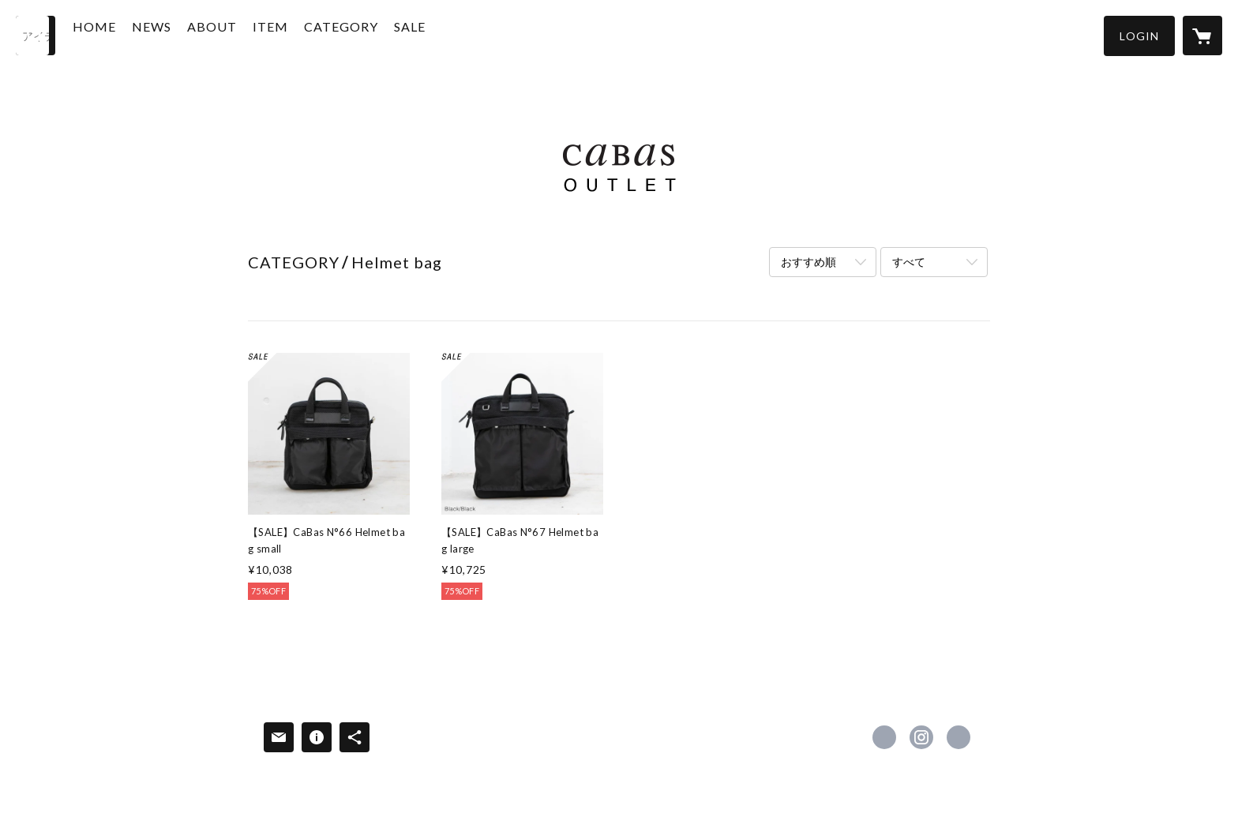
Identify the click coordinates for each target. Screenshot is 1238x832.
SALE (440, 34)
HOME (124, 34)
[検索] (35, 35)
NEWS (181, 34)
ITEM (300, 34)
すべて (908, 261)
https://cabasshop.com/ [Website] (958, 737)
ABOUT (242, 34)
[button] (1139, 36)
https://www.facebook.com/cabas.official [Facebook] (884, 737)
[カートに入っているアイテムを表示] (1202, 35)
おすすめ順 (808, 261)
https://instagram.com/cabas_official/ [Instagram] (921, 737)
